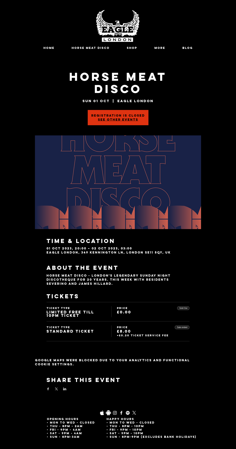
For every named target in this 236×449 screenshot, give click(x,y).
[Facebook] (121, 412)
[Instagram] (114, 412)
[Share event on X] (56, 389)
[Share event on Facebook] (48, 389)
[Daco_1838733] (108, 412)
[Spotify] (127, 412)
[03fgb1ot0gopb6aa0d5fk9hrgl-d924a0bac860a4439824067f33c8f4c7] (102, 412)
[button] (160, 47)
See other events (118, 119)
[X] (134, 412)
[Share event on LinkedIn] (64, 389)
